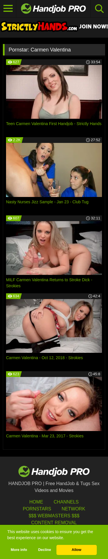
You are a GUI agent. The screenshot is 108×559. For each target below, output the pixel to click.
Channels (66, 501)
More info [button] (19, 550)
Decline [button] (44, 550)
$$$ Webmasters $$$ (54, 515)
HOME (36, 501)
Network (73, 508)
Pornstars (37, 508)
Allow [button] (77, 550)
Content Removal (54, 522)
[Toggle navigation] (8, 8)
